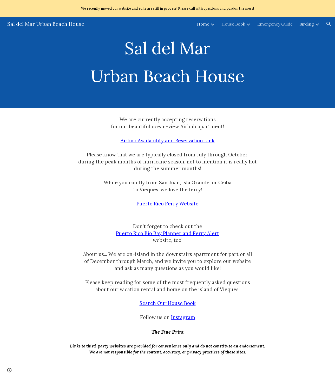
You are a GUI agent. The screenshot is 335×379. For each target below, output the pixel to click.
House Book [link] (233, 24)
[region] (167, 8)
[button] (329, 24)
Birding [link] (306, 24)
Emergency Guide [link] (275, 24)
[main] (167, 62)
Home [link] (203, 24)
